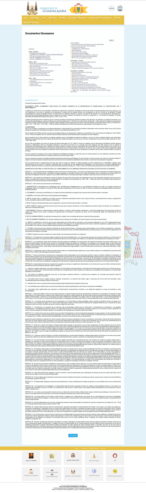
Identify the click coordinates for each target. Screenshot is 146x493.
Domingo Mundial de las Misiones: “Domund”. (85, 55)
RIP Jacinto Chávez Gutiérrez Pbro (40, 56)
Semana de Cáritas (35, 69)
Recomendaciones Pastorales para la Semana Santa (45, 65)
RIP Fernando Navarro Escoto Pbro (40, 72)
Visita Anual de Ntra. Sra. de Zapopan (41, 82)
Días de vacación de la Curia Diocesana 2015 (85, 86)
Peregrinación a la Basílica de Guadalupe (42, 71)
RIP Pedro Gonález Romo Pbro (39, 68)
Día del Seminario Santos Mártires (40, 75)
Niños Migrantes (76, 50)
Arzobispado (34, 18)
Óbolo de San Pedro (36, 85)
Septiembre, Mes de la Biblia (80, 53)
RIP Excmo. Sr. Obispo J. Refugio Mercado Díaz (85, 77)
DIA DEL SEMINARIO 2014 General (40, 57)
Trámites (62, 18)
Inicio (25, 18)
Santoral (102, 448)
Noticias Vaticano (93, 448)
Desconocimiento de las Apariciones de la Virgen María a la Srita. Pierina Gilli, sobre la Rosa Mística (87, 45)
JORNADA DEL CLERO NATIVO (80, 49)
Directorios (53, 18)
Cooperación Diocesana (79, 75)
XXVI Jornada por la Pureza (80, 63)
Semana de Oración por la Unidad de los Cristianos (86, 87)
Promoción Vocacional (78, 47)
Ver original (73, 435)
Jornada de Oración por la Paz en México (84, 84)
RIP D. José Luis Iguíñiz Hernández (82, 58)
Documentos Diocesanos (77, 18)
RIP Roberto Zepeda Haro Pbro (39, 63)
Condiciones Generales (79, 485)
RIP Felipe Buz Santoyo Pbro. (80, 80)
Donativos (111, 8)
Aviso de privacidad (66, 485)
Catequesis (33, 81)
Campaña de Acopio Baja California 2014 (84, 62)
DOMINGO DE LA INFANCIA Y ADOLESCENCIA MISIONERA (46, 54)
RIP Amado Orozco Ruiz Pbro (38, 74)
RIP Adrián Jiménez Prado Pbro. (81, 65)
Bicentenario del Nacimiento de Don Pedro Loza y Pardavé (89, 88)
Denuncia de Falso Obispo (79, 52)
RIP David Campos (77, 81)
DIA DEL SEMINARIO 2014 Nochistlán (40, 59)
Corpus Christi (34, 84)
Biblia (76, 448)
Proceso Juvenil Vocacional (80, 83)
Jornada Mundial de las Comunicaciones (42, 79)
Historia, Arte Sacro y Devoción (100, 18)
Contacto (117, 18)
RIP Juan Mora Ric (35, 66)
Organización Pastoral (31, 23)
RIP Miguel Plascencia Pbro (38, 53)
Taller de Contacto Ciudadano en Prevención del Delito (87, 68)
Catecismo (84, 448)
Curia (44, 18)
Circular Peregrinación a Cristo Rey (82, 66)
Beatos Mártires (76, 74)
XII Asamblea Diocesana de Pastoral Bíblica (84, 56)
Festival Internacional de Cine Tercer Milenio (84, 78)
